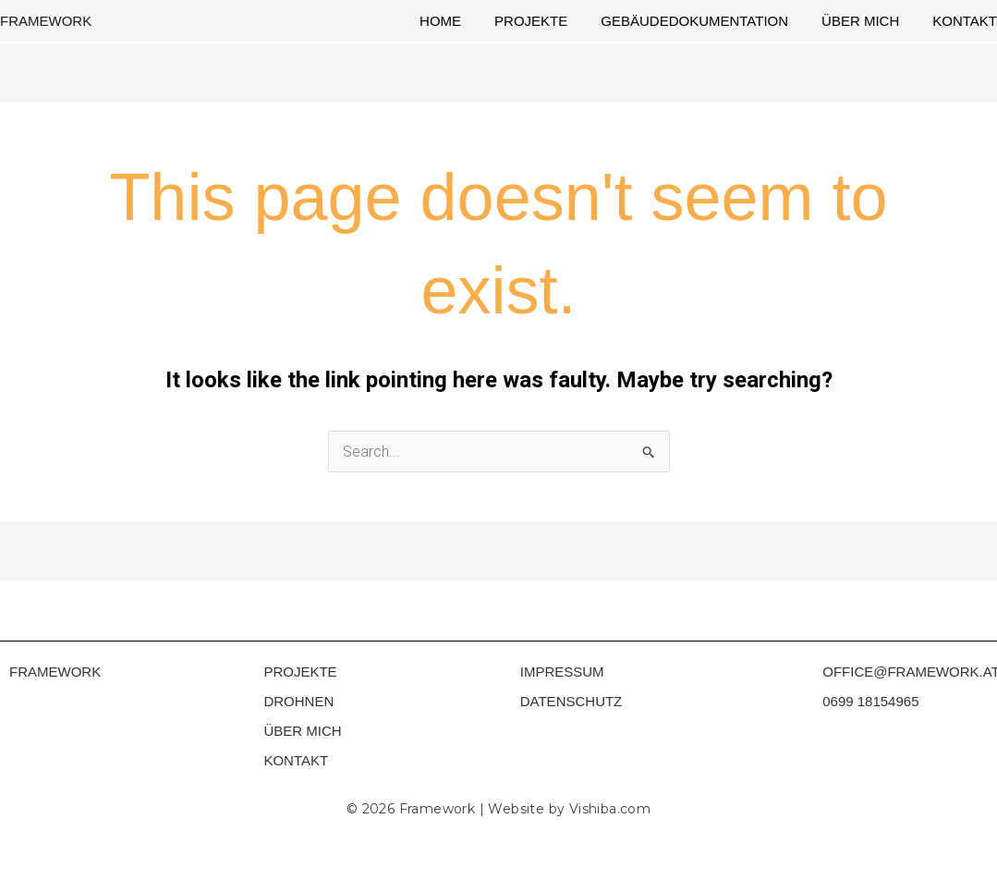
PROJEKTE (299, 671)
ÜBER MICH (302, 731)
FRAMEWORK (45, 21)
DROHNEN (298, 701)
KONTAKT (295, 760)
